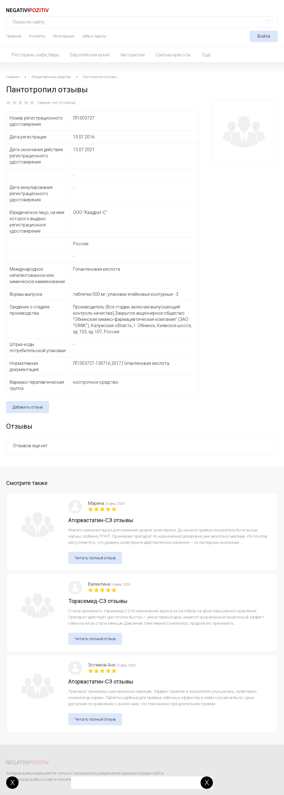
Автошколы (133, 54)
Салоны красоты (173, 54)
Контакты (37, 36)
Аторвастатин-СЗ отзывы (101, 520)
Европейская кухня (89, 54)
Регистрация (63, 36)
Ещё (206, 54)
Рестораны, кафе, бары (35, 54)
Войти (263, 36)
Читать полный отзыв (95, 558)
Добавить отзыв (27, 407)
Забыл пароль (94, 36)
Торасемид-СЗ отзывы (98, 601)
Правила (13, 36)
